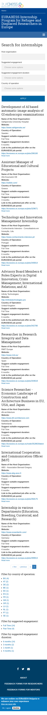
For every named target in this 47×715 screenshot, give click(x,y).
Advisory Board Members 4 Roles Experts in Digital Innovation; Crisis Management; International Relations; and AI (21, 279)
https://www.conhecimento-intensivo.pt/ (18, 237)
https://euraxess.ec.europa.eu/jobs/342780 (19, 326)
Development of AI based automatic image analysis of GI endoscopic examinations (22, 111)
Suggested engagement (11, 62)
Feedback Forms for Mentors (23, 690)
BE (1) (6, 588)
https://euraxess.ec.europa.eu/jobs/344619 (19, 381)
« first (14, 567)
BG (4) (6, 578)
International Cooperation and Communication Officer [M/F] (22, 456)
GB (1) (6, 600)
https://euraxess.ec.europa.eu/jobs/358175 (19, 499)
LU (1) (5, 606)
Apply (23, 99)
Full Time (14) (9, 626)
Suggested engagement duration (15, 73)
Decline (16, 708)
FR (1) (6, 597)
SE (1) (6, 616)
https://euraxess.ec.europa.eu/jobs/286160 (19, 153)
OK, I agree (6, 708)
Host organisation (8, 52)
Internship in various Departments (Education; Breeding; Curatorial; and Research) (20, 513)
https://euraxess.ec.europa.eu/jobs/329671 (19, 209)
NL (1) (5, 610)
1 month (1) (8, 648)
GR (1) (6, 603)
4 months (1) (8, 651)
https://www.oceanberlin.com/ (13, 532)
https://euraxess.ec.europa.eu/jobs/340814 (19, 263)
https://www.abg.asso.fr (11, 473)
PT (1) (5, 613)
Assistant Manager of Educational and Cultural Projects (20, 166)
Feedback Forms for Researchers (23, 684)
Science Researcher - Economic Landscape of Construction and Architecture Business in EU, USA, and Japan (22, 397)
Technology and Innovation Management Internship (21, 219)
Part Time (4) (8, 629)
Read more (5, 156)
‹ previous (23, 567)
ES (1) (6, 594)
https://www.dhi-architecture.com (15, 418)
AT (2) (5, 582)
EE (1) (6, 591)
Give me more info (8, 704)
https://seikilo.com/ (9, 183)
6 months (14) (9, 642)
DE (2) (6, 585)
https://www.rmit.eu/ (9, 355)
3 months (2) (8, 645)
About (23, 678)
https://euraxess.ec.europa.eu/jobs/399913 (19, 558)
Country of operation (10, 83)
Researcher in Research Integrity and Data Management (19, 338)
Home (3, 11)
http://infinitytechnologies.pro (13, 300)
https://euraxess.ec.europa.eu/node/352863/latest (22, 444)
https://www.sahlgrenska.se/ (13, 128)
